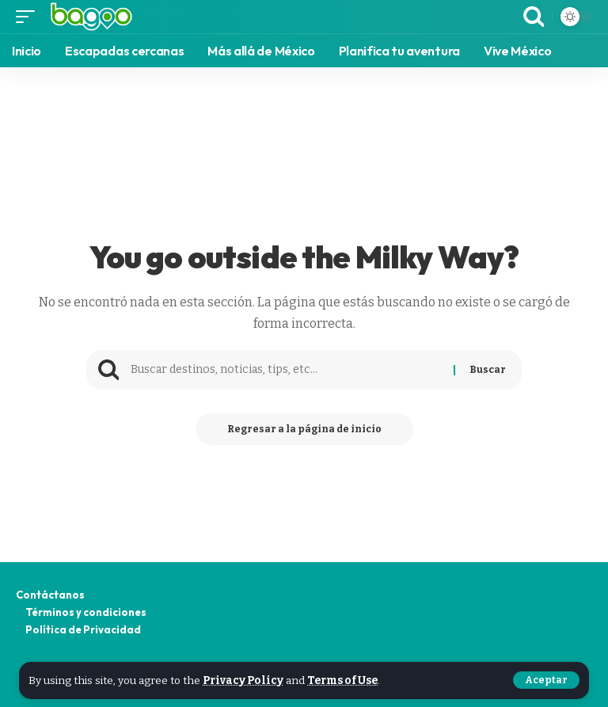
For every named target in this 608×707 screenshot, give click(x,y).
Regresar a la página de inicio (304, 429)
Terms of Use (342, 680)
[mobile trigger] (29, 16)
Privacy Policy (243, 680)
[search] (533, 16)
